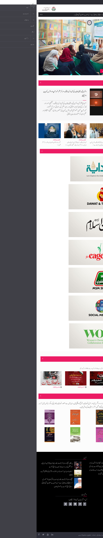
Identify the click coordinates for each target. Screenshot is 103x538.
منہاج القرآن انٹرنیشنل (83, 500)
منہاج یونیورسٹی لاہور (84, 527)
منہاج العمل (86, 523)
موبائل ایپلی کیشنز (85, 505)
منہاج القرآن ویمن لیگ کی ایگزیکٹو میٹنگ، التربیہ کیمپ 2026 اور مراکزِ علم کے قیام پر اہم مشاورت (64, 143)
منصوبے (97, 151)
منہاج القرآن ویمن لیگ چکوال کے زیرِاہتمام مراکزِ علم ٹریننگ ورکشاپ (81, 71)
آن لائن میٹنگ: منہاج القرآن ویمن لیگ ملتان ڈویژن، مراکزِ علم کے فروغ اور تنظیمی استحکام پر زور (40, 143)
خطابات (87, 518)
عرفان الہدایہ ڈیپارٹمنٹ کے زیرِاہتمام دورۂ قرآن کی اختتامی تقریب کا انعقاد (76, 12)
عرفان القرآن (86, 509)
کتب (88, 514)
